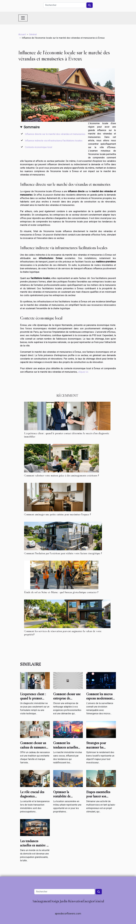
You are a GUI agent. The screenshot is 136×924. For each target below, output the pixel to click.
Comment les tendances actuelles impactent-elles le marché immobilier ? (66, 749)
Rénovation (75, 901)
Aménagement (41, 901)
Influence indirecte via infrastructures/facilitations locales (53, 140)
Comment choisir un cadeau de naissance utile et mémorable (33, 747)
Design (54, 901)
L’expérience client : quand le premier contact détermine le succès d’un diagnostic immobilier (66, 434)
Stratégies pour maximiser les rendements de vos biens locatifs (98, 749)
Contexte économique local (38, 147)
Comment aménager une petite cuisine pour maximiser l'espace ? (57, 514)
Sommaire (32, 127)
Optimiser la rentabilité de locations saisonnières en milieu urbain (67, 798)
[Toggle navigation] (23, 18)
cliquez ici (83, 371)
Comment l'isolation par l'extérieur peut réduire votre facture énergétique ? (63, 553)
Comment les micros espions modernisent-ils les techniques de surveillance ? (100, 700)
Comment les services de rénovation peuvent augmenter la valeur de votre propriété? (63, 632)
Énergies (88, 901)
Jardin (63, 901)
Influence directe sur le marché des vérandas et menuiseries (55, 134)
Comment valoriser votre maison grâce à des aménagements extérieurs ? (61, 475)
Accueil (22, 34)
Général (33, 34)
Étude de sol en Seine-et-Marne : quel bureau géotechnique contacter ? (61, 592)
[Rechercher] (64, 5)
